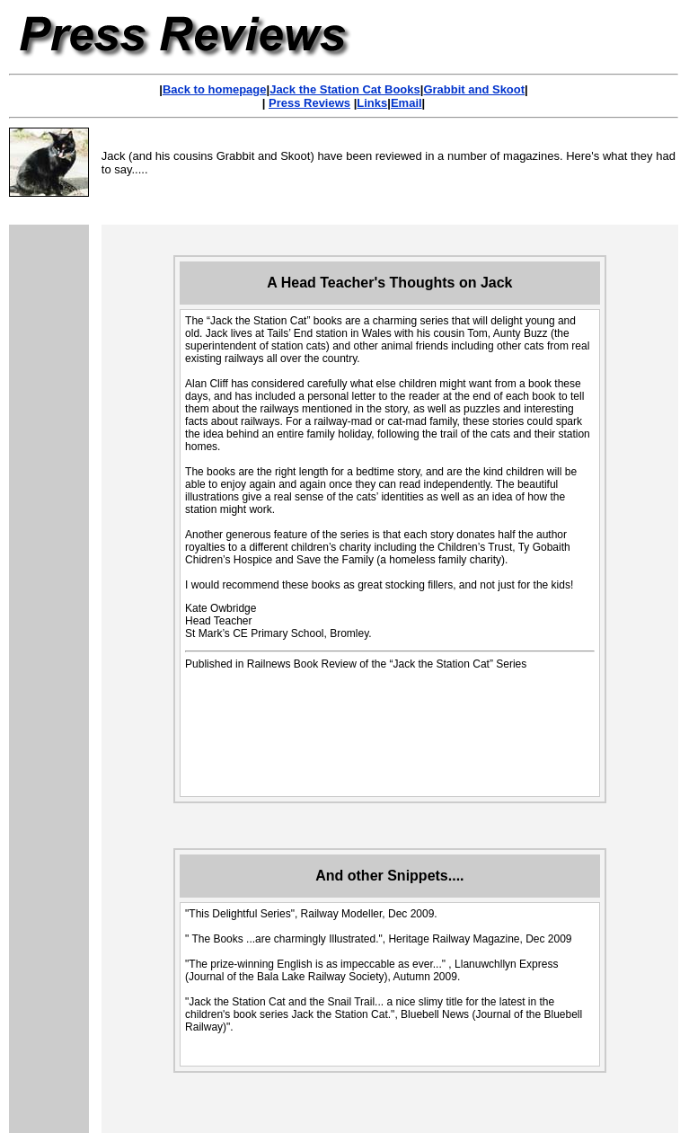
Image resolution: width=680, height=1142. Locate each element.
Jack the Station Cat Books (344, 89)
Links (372, 103)
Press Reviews (309, 103)
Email (406, 103)
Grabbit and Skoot (474, 89)
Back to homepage (215, 89)
